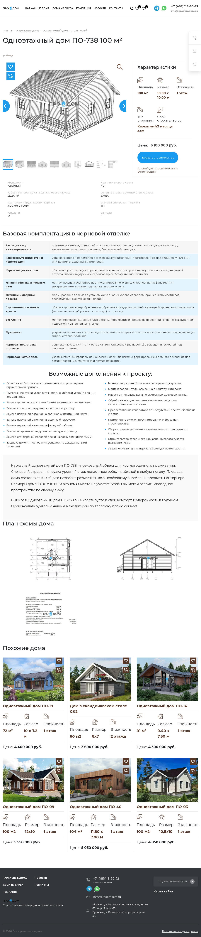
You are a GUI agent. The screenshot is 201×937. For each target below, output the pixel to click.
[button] (125, 106)
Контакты (116, 8)
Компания (83, 8)
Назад (8, 55)
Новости (100, 8)
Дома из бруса (62, 8)
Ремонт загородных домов (180, 931)
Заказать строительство (158, 157)
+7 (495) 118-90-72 (184, 6)
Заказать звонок (102, 882)
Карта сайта (163, 891)
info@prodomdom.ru (184, 10)
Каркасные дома (37, 8)
